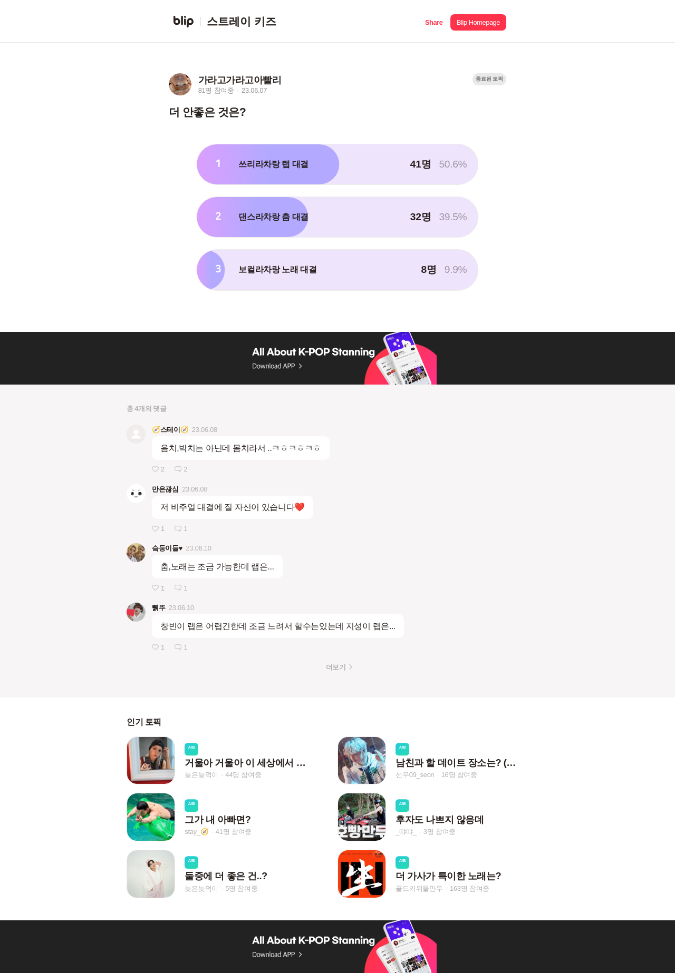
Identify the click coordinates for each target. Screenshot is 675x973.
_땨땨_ (406, 832)
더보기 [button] (335, 667)
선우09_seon (415, 775)
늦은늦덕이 (201, 775)
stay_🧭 (196, 832)
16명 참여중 (459, 775)
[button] (433, 21)
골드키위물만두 (419, 888)
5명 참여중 (241, 888)
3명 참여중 (439, 832)
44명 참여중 (243, 775)
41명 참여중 (234, 832)
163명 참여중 (469, 888)
